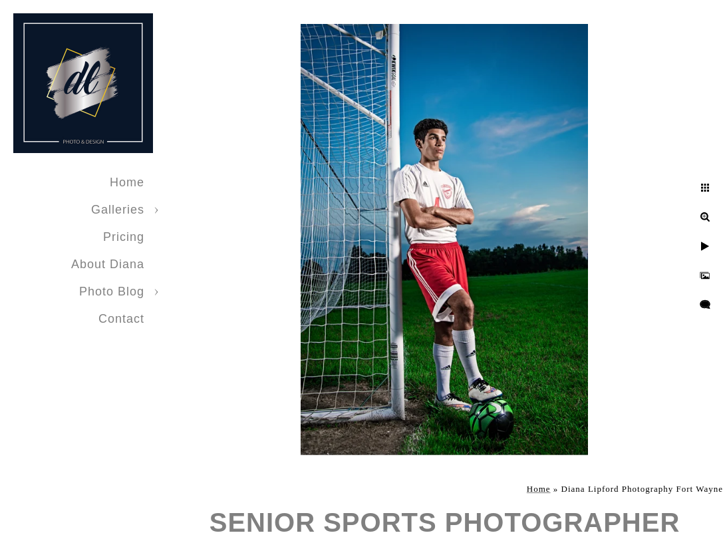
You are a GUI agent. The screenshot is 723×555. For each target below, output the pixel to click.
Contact (121, 318)
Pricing (123, 237)
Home (127, 182)
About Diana (107, 264)
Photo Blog (111, 291)
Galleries (117, 209)
